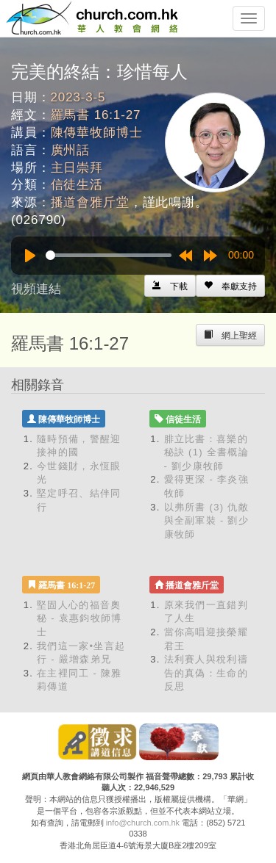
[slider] (108, 255)
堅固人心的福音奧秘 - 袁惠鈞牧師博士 (79, 618)
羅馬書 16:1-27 (96, 115)
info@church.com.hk (143, 822)
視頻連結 (36, 289)
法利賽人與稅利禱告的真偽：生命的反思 (206, 673)
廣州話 (71, 150)
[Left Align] (230, 286)
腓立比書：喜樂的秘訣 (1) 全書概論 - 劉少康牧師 (206, 452)
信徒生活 (77, 185)
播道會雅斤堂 (90, 202)
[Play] (30, 255)
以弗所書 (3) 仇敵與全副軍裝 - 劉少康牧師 (207, 521)
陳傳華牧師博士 (97, 133)
